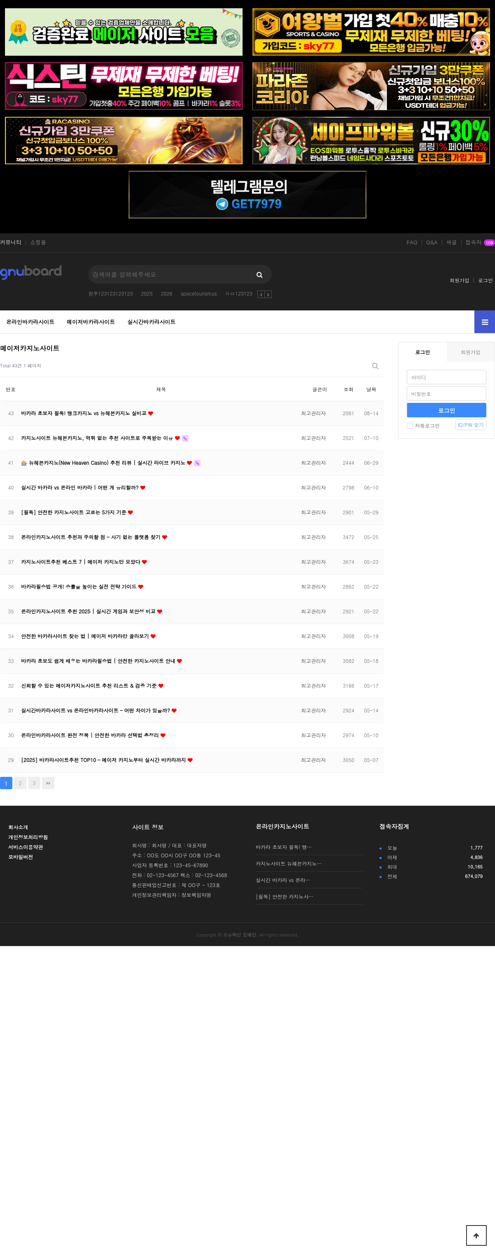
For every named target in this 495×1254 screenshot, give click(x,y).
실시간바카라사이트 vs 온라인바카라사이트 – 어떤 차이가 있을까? (96, 710)
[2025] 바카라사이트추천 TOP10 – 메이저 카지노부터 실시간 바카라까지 (104, 759)
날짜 (371, 389)
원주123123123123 (110, 293)
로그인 (485, 280)
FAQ (412, 242)
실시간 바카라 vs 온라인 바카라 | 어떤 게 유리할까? (80, 487)
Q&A (432, 242)
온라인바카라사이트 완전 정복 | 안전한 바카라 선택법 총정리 (90, 734)
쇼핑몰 (38, 242)
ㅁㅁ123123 (238, 293)
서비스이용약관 (25, 846)
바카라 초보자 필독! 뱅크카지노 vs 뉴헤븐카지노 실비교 (84, 412)
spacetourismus (199, 293)
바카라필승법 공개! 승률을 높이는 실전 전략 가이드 (79, 586)
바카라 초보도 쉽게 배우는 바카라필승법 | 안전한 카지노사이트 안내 (99, 660)
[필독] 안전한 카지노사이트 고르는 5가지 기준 (74, 512)
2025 (147, 293)
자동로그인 (423, 425)
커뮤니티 (10, 242)
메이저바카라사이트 (91, 322)
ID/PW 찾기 (471, 424)
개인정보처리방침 (28, 836)
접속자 (480, 242)
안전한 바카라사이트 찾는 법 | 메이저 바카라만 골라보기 (86, 635)
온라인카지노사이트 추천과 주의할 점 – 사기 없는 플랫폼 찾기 (91, 536)
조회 (349, 389)
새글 (451, 242)
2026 (166, 293)
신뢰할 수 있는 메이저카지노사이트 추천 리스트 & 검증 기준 (89, 685)
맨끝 (48, 783)
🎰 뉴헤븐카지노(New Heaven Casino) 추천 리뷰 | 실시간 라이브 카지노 (104, 462)
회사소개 (18, 826)
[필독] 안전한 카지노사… (285, 896)
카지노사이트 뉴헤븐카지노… (289, 863)
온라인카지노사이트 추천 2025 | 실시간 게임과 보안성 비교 (89, 611)
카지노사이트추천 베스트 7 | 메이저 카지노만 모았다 (81, 561)
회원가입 (459, 280)
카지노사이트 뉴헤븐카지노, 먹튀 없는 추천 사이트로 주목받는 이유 (98, 437)
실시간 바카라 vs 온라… (283, 879)
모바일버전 (20, 856)
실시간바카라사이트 (151, 322)
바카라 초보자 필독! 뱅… (284, 846)
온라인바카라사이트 (30, 322)
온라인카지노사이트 (282, 826)
